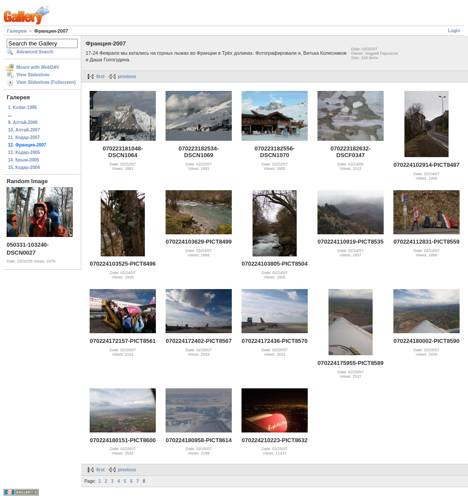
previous (127, 76)
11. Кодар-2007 (24, 137)
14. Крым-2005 (23, 160)
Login (454, 30)
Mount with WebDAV (37, 67)
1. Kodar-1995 (22, 107)
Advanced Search (34, 51)
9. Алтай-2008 (23, 122)
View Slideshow (32, 74)
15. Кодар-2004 (24, 167)
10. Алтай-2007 (24, 130)
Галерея (16, 31)
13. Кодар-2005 (24, 152)
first (100, 76)
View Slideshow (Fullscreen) (45, 82)
